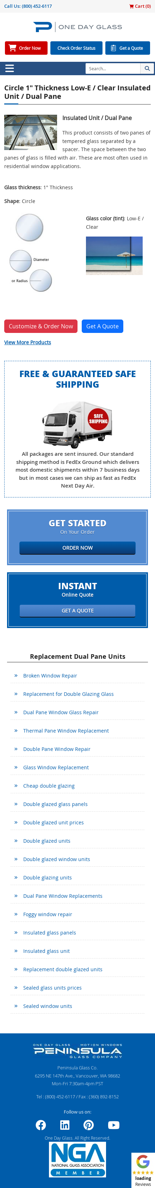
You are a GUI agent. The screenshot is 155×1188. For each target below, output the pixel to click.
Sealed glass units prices (52, 987)
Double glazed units (46, 840)
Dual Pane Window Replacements (63, 896)
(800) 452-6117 (37, 6)
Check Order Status (76, 48)
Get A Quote (102, 326)
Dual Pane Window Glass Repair (61, 712)
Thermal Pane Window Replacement (66, 730)
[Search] (113, 68)
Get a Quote (131, 48)
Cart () (140, 6)
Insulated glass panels (49, 932)
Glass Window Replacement (56, 767)
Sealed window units (47, 1006)
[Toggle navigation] (9, 68)
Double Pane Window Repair (57, 749)
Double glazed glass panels (55, 804)
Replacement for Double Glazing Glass (68, 694)
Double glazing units (47, 877)
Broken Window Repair (50, 675)
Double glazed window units (56, 859)
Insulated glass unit (46, 951)
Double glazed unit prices (53, 822)
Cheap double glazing (49, 785)
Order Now (30, 48)
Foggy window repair (47, 914)
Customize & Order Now (41, 326)
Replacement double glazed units (63, 969)
